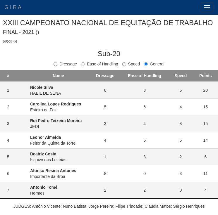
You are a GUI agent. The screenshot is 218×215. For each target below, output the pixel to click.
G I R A (12, 7)
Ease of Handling (99, 64)
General (154, 64)
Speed (131, 64)
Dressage (65, 64)
